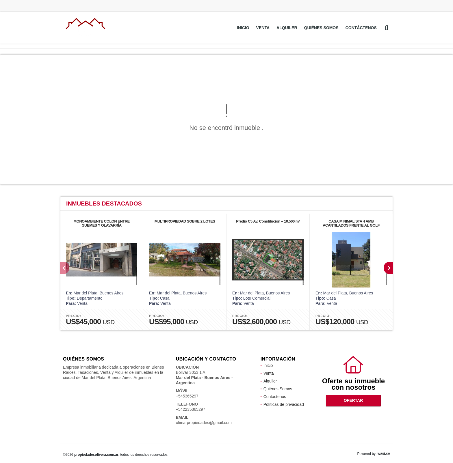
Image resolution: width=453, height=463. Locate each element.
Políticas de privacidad (283, 404)
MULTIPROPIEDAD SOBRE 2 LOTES (185, 221)
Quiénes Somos (321, 27)
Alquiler (286, 27)
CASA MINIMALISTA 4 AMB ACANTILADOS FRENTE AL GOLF (351, 223)
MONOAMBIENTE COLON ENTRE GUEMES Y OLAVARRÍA (101, 223)
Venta (263, 27)
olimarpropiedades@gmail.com (204, 422)
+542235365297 (190, 409)
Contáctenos (361, 27)
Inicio (243, 27)
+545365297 (187, 396)
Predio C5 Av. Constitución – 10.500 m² (268, 221)
